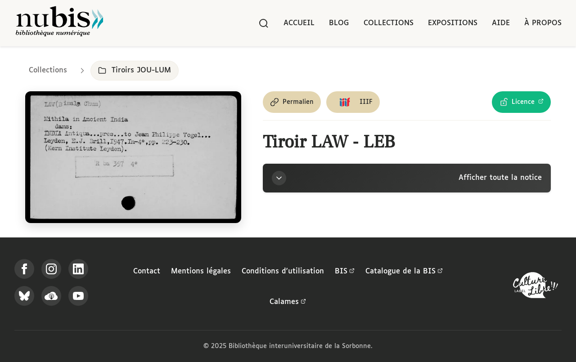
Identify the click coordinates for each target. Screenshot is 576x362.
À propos (543, 23)
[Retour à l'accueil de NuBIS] (59, 23)
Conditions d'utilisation (283, 271)
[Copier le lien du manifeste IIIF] (353, 102)
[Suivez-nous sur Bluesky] (24, 296)
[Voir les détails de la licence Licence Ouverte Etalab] (521, 102)
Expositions (452, 23)
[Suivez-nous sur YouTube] (78, 296)
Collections (389, 23)
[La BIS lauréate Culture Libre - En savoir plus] (535, 287)
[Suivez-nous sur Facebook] (24, 269)
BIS (345, 271)
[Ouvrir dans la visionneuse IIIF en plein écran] (133, 157)
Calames (288, 302)
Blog (339, 23)
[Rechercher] (263, 23)
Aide (501, 23)
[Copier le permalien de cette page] (292, 102)
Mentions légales (201, 271)
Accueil (299, 23)
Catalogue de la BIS (404, 271)
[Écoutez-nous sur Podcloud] (51, 296)
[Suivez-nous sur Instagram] (51, 269)
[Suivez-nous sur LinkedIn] (78, 269)
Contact (146, 271)
